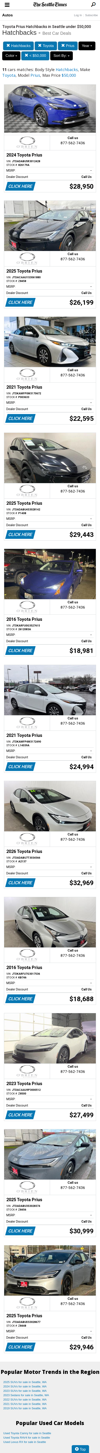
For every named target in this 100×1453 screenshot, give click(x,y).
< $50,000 (35, 56)
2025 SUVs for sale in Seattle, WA (25, 1382)
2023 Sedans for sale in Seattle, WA (26, 1395)
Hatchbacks (18, 46)
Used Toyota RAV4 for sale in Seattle (26, 1437)
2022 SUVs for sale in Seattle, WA (25, 1399)
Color (11, 56)
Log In (78, 15)
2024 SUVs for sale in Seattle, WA (25, 1386)
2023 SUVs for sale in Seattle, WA (25, 1390)
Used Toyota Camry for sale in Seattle (27, 1433)
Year (87, 46)
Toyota (46, 46)
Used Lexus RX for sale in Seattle (24, 1442)
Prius (67, 46)
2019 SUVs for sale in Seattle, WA (25, 1408)
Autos (7, 15)
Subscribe (91, 15)
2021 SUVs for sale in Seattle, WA (25, 1404)
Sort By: (62, 56)
